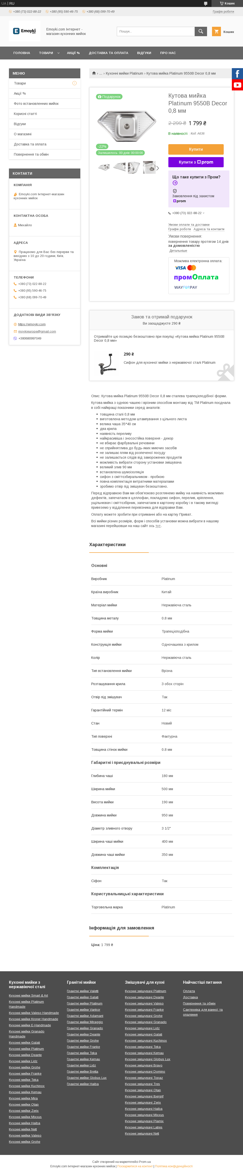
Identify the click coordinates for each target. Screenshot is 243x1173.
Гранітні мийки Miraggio (85, 1022)
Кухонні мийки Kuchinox (27, 1086)
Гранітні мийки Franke (83, 1047)
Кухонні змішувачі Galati (143, 1034)
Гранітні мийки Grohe (83, 1040)
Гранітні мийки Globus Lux (87, 1078)
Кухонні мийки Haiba (24, 1123)
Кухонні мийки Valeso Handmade (34, 1013)
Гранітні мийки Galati (82, 997)
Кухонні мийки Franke (25, 1073)
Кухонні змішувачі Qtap (143, 1090)
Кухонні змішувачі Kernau (144, 1053)
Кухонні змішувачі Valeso (144, 1003)
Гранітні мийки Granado (85, 1028)
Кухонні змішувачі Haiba (143, 1109)
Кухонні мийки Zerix (24, 1111)
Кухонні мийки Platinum (124, 73)
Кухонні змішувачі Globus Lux (147, 1059)
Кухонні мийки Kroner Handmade (33, 1019)
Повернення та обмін (31, 154)
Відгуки (144, 53)
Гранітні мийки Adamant (85, 1016)
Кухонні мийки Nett (23, 1129)
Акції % (73, 53)
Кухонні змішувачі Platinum (145, 991)
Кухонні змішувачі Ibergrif (144, 1096)
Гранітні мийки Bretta (82, 1071)
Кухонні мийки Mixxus (25, 1117)
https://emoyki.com (32, 324)
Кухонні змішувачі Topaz (144, 1078)
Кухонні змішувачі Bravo (143, 1065)
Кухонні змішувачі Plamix (144, 1121)
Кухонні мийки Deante (25, 1055)
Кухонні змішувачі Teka (143, 1047)
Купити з (196, 162)
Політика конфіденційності (174, 1166)
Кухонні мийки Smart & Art (28, 995)
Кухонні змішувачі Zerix (143, 1102)
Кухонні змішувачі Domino (145, 1071)
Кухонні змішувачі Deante (144, 997)
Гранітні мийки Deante (83, 1034)
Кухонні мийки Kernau (25, 1092)
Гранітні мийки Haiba (83, 1084)
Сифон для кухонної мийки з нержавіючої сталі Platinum (169, 362)
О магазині (22, 134)
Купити (196, 149)
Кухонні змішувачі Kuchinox (146, 1040)
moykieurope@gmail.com (37, 331)
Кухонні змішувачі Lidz (142, 1028)
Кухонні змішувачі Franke (144, 1009)
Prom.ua (145, 1162)
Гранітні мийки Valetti (82, 991)
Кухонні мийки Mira (23, 1098)
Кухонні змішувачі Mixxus (144, 1115)
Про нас (168, 53)
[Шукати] (201, 31)
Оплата (189, 991)
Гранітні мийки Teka (82, 1053)
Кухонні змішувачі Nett (142, 1133)
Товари (46, 53)
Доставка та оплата (108, 53)
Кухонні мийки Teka (23, 1080)
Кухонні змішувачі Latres (143, 1127)
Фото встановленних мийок (36, 104)
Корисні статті (25, 114)
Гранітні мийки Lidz (81, 1065)
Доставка (190, 997)
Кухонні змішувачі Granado (146, 1022)
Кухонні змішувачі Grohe (143, 1016)
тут (158, 526)
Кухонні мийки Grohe (24, 1067)
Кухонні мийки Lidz (23, 1061)
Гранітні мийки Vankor (83, 1009)
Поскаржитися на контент (135, 1166)
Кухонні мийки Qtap (24, 1104)
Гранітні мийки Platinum (84, 1003)
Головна (21, 53)
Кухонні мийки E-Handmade (30, 1025)
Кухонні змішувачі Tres (142, 1084)
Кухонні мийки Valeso (25, 1135)
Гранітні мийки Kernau (83, 1059)
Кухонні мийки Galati (24, 1042)
